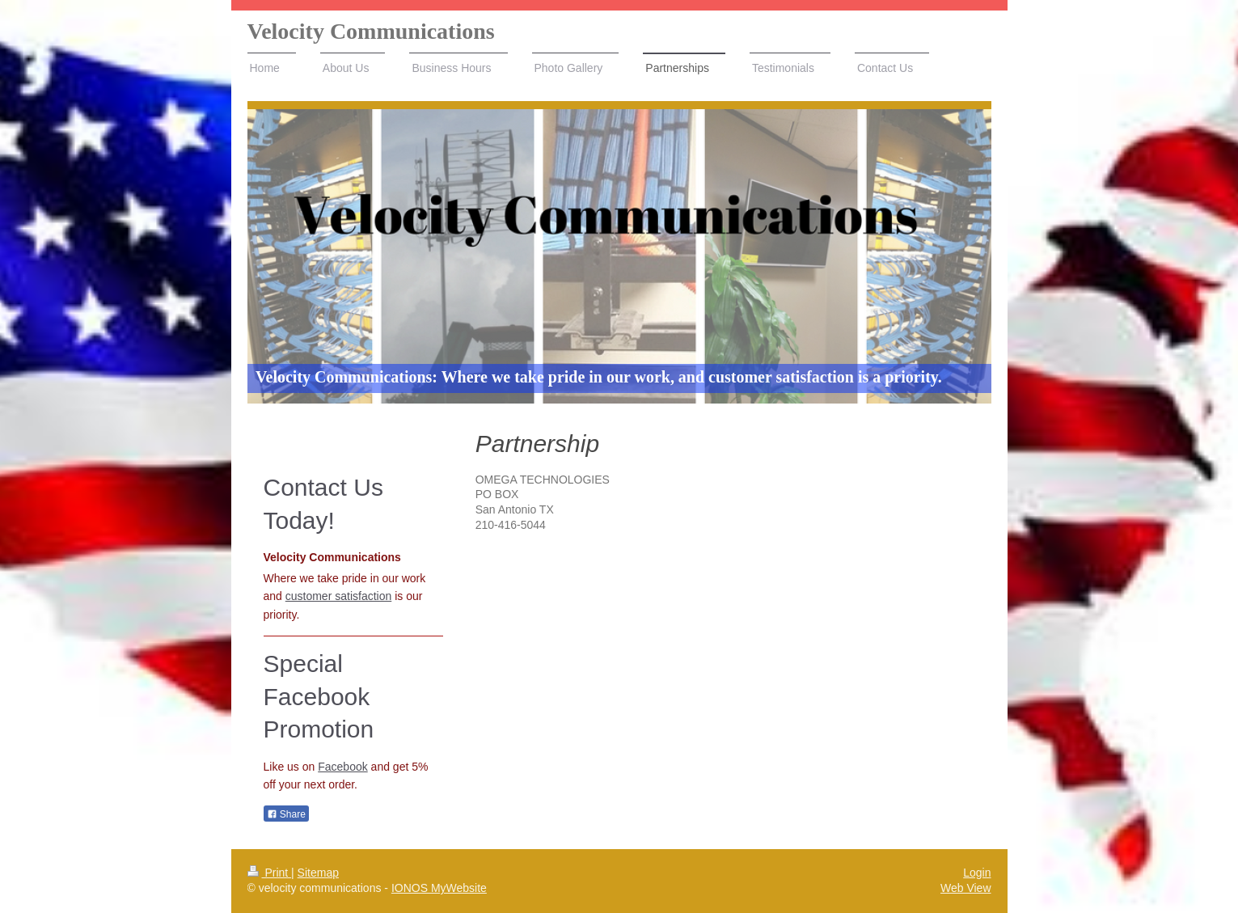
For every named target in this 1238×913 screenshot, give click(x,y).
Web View (965, 887)
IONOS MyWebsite (439, 887)
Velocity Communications (371, 31)
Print (269, 872)
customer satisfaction (338, 596)
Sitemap (318, 872)
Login (977, 872)
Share (286, 814)
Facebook (342, 766)
